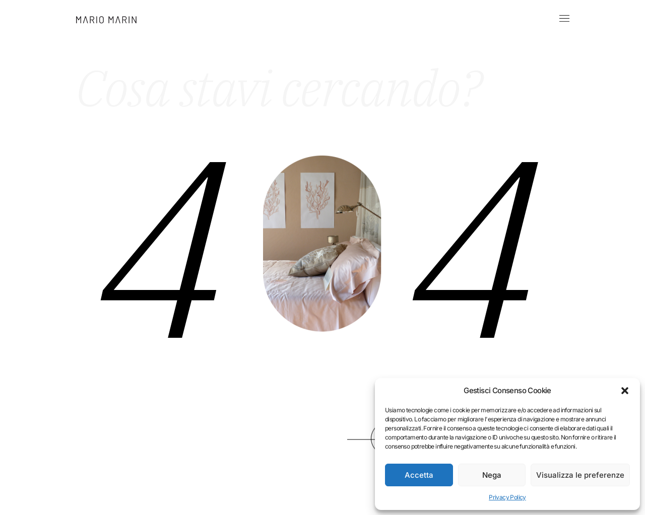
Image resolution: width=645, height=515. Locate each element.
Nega (491, 475)
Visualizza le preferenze (580, 475)
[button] (625, 391)
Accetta (419, 475)
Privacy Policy (507, 497)
